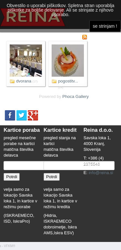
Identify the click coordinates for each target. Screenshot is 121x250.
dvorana (23, 81)
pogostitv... (68, 81)
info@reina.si (101, 172)
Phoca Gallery (75, 96)
